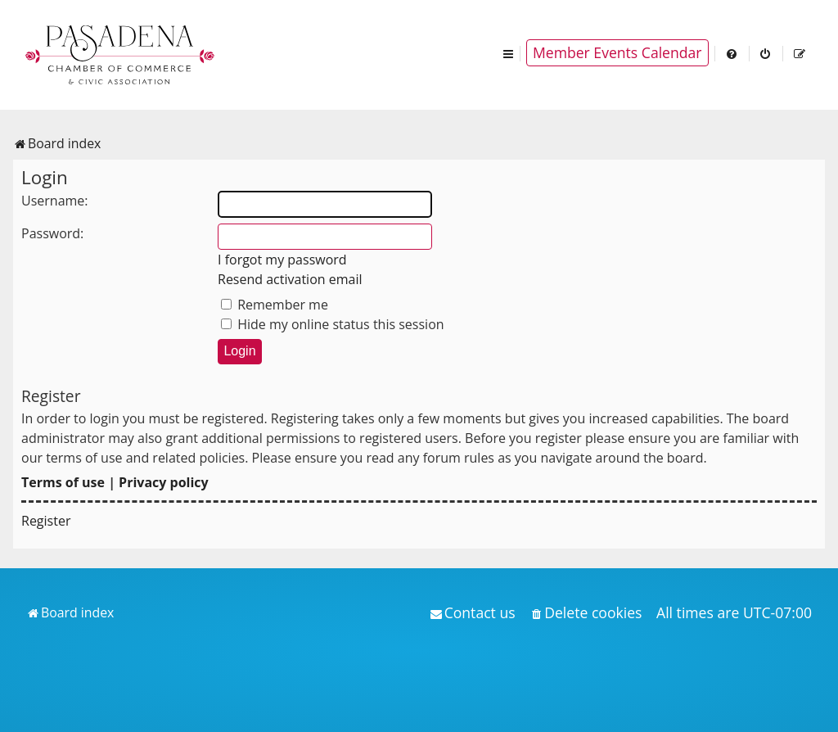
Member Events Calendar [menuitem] (617, 52)
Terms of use (63, 482)
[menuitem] (732, 53)
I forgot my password (282, 260)
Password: (52, 233)
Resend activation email (290, 279)
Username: (54, 201)
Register (45, 521)
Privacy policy (164, 482)
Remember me (274, 305)
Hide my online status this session (332, 324)
